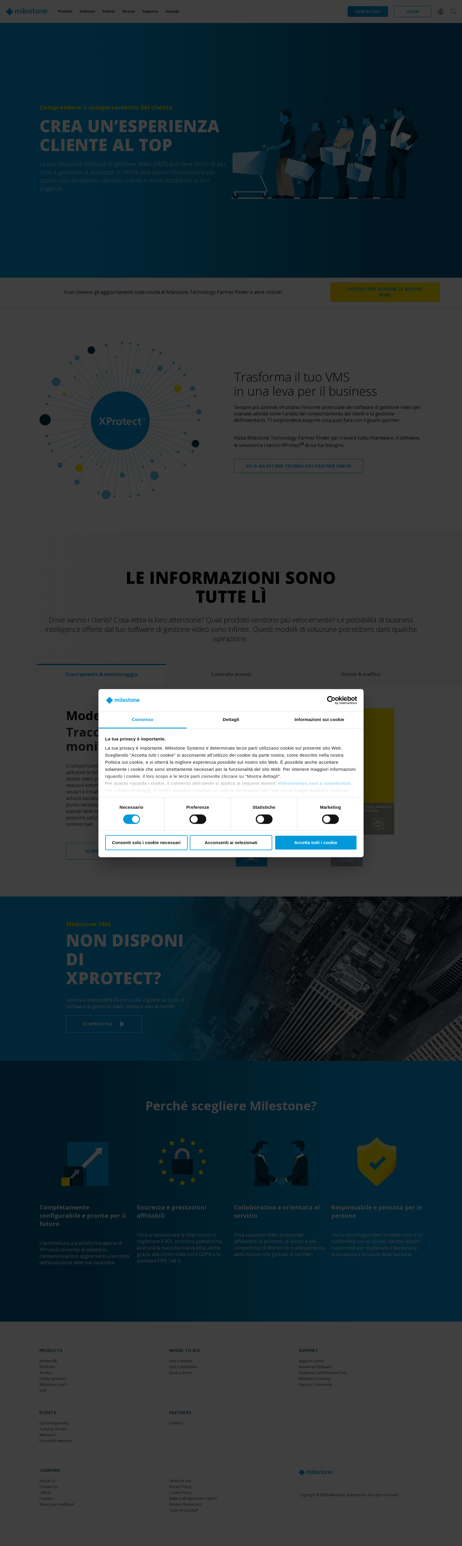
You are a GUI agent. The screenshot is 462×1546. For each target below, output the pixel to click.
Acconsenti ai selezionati (231, 842)
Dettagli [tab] (231, 719)
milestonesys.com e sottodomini (314, 783)
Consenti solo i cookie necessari (146, 842)
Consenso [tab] (142, 719)
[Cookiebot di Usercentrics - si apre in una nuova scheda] (331, 700)
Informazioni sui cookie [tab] (319, 719)
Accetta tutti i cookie (315, 842)
